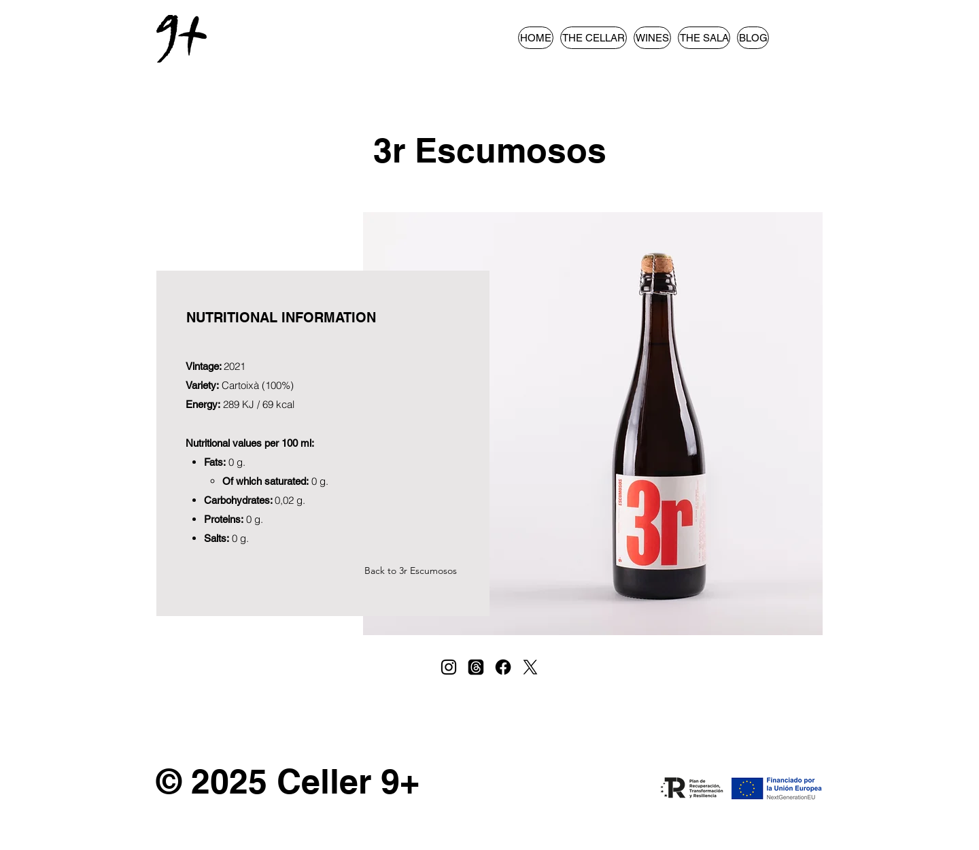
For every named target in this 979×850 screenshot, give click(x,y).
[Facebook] (503, 667)
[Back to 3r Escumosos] (411, 570)
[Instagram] (449, 667)
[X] (530, 667)
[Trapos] (476, 667)
